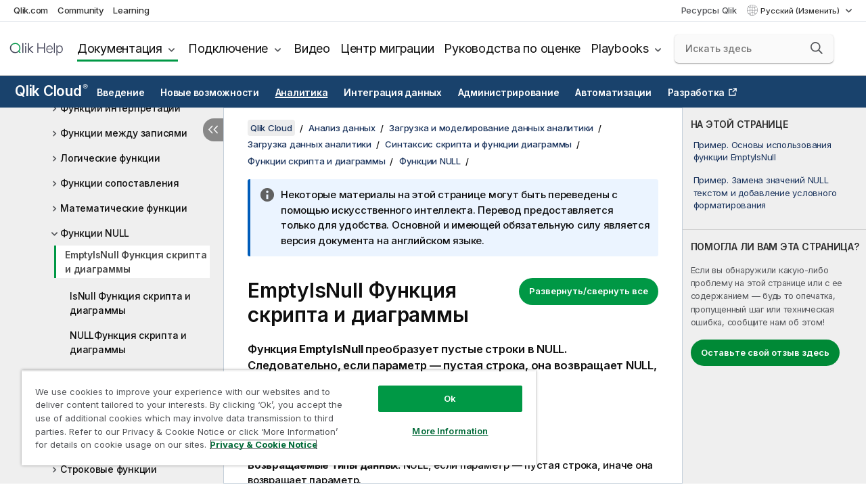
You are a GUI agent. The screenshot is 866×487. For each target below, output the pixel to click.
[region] (273, 412)
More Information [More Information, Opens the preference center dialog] (440, 420)
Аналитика (301, 92)
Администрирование (509, 92)
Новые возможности (209, 92)
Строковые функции (108, 469)
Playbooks (620, 48)
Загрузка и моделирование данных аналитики (491, 127)
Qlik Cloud (51, 91)
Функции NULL (94, 233)
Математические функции (123, 208)
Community (81, 10)
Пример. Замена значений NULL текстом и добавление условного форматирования (765, 192)
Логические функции (110, 158)
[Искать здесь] (754, 48)
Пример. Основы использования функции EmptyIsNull (762, 150)
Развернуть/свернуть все (588, 290)
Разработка (696, 92)
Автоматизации (613, 92)
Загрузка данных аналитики (309, 144)
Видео (312, 48)
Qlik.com (31, 10)
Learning (131, 10)
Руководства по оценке (512, 48)
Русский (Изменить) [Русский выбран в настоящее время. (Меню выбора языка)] (801, 11)
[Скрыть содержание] (213, 129)
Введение (120, 92)
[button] (816, 48)
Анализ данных (342, 127)
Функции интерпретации (120, 108)
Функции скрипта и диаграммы (316, 161)
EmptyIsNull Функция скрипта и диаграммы (135, 262)
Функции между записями (123, 133)
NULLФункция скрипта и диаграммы (128, 342)
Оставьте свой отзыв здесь (765, 352)
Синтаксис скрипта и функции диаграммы (478, 144)
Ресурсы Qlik (709, 10)
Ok (440, 388)
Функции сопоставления (119, 183)
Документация (119, 48)
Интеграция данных (393, 92)
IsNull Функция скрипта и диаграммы (130, 303)
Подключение (228, 48)
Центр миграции (387, 48)
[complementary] (774, 296)
